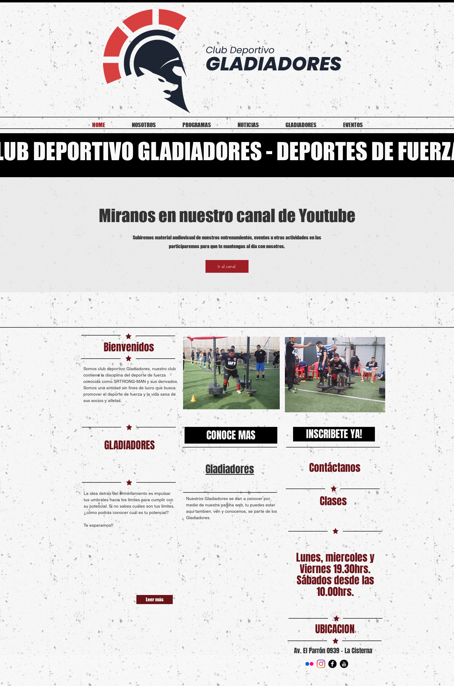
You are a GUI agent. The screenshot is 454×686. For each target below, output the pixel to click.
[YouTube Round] (344, 664)
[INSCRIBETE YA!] (334, 434)
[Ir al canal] (227, 266)
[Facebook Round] (332, 664)
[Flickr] (309, 664)
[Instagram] (321, 664)
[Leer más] (154, 599)
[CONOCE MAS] (231, 435)
